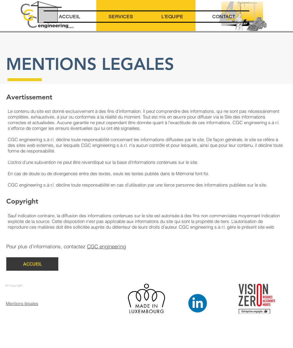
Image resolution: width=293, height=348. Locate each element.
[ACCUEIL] (32, 264)
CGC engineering (106, 246)
